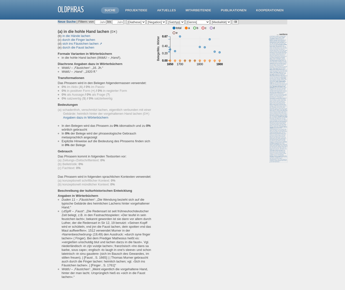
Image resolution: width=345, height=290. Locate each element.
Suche (110, 10)
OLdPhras (71, 10)
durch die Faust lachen (78, 47)
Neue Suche (67, 21)
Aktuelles (166, 10)
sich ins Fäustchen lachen (81, 43)
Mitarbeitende (198, 10)
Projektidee (136, 10)
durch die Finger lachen (78, 40)
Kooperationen (270, 10)
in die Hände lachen (76, 36)
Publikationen (233, 10)
